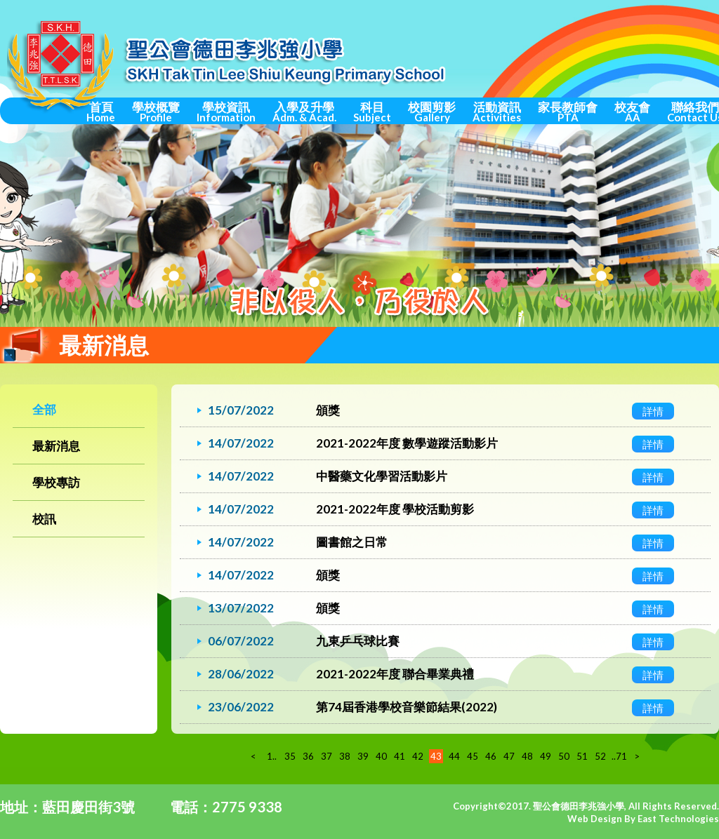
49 (545, 756)
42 (417, 756)
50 (563, 756)
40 (381, 756)
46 (490, 756)
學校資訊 (226, 111)
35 (290, 756)
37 (326, 756)
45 (472, 756)
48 (527, 756)
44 (454, 756)
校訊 (44, 518)
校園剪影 (432, 111)
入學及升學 (304, 111)
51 (582, 756)
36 (308, 756)
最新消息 (56, 445)
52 (600, 756)
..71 (619, 756)
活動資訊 (497, 111)
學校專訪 (56, 482)
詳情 (653, 411)
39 (363, 756)
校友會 (632, 111)
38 (344, 756)
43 (436, 756)
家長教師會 (568, 111)
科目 (372, 111)
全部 (44, 409)
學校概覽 (156, 111)
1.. (272, 756)
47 (509, 756)
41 (399, 756)
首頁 (100, 111)
